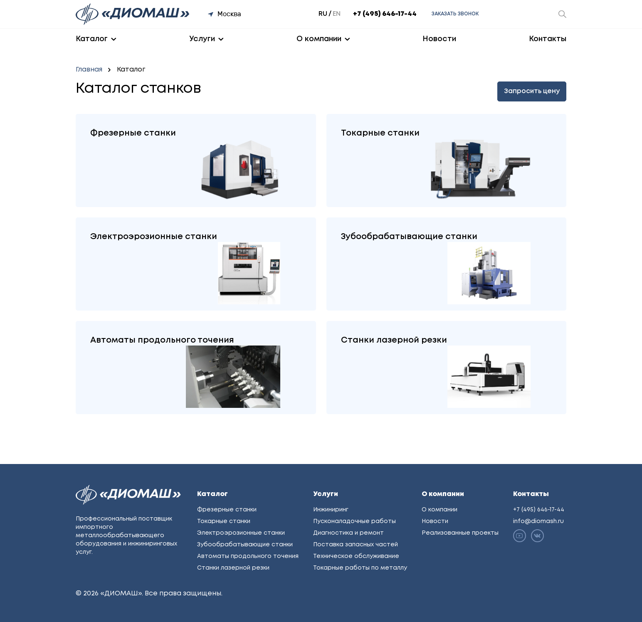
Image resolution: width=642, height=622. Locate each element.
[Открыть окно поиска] (562, 14)
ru (323, 14)
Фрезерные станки (227, 509)
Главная (89, 70)
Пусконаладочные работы (354, 521)
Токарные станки (223, 521)
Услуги (202, 39)
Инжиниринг (330, 509)
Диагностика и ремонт (348, 533)
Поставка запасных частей (355, 544)
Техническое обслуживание (356, 556)
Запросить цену (532, 91)
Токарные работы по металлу (360, 567)
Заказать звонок (455, 14)
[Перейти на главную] (133, 14)
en (337, 14)
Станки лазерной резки (233, 567)
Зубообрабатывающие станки (245, 544)
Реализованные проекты (460, 533)
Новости (439, 39)
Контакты (547, 39)
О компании (318, 39)
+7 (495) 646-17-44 (385, 14)
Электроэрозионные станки (241, 533)
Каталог (92, 39)
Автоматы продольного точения (248, 556)
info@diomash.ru (538, 521)
